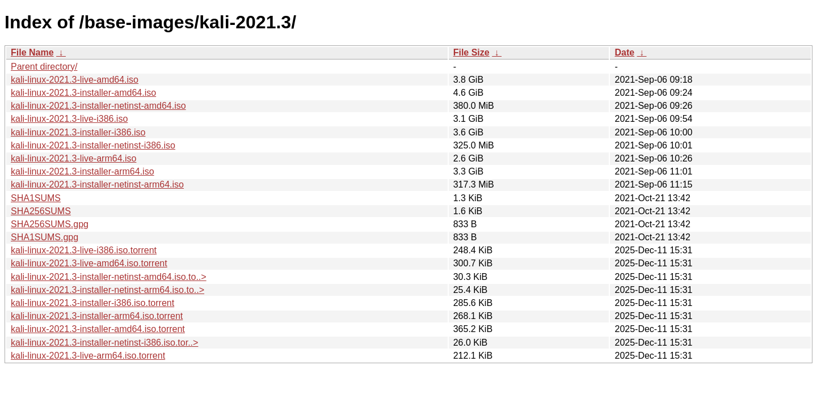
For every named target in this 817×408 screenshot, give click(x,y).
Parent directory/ (44, 66)
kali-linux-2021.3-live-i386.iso (69, 119)
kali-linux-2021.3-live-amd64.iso (74, 79)
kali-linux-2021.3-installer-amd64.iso (83, 92)
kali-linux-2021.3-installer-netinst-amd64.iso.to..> (109, 277)
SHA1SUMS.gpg (44, 237)
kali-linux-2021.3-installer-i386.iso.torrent (92, 303)
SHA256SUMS (41, 211)
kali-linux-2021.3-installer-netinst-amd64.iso (98, 105)
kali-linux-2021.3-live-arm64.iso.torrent (88, 355)
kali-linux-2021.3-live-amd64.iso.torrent (89, 263)
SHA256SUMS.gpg (50, 224)
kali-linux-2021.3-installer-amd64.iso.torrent (98, 329)
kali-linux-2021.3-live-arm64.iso (73, 158)
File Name (32, 52)
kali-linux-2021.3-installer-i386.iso (78, 132)
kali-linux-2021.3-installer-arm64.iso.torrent (97, 316)
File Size (471, 52)
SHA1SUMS (36, 198)
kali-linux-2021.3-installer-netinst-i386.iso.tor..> (104, 342)
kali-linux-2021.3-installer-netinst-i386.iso (93, 145)
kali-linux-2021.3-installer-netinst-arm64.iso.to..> (107, 290)
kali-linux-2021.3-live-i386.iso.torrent (84, 250)
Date (624, 52)
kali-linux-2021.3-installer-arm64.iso (82, 171)
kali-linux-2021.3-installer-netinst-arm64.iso (97, 184)
